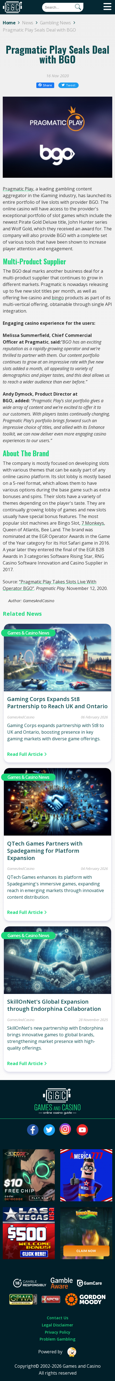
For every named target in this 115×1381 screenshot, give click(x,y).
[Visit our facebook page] (32, 1130)
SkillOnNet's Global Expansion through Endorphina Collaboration (54, 1005)
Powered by (57, 1352)
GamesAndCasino (20, 717)
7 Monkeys (92, 523)
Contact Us (57, 1317)
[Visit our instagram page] (66, 1130)
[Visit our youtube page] (82, 1130)
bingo (58, 298)
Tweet (68, 85)
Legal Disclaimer (57, 1325)
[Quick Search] (62, 7)
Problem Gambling (57, 1339)
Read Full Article (27, 754)
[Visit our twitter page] (49, 1130)
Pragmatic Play (18, 189)
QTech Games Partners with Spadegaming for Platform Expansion (45, 851)
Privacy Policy (57, 1332)
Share (45, 85)
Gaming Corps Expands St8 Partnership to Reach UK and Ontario (57, 702)
